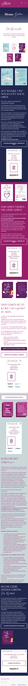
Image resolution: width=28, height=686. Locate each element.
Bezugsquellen (12, 150)
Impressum (13, 684)
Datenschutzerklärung (21, 684)
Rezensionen (15, 258)
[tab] (14, 150)
